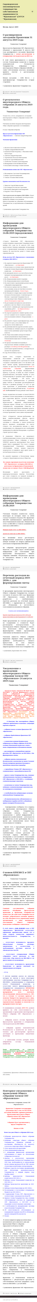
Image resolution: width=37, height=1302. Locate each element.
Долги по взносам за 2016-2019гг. (14, 533)
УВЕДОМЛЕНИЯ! (16, 488)
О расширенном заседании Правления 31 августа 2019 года (17, 37)
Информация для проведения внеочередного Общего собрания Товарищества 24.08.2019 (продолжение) (18, 228)
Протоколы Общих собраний (19, 215)
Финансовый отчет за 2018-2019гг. (14, 529)
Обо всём (14, 1084)
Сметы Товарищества (17, 660)
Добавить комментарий (10, 93)
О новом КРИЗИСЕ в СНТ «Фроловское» (17, 873)
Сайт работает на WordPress (10, 1300)
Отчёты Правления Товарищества (20, 91)
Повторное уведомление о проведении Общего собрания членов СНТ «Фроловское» (18, 1094)
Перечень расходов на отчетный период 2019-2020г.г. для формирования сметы (16, 579)
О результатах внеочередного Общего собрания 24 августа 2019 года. (17, 103)
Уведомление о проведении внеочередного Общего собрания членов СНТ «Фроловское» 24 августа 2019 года (17, 674)
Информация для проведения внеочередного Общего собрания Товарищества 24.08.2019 (17, 500)
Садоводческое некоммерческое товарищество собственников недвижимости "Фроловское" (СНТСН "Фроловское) (13, 11)
